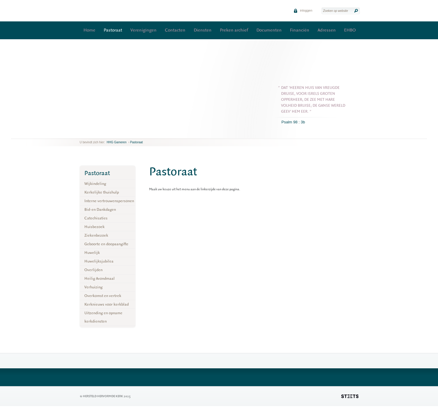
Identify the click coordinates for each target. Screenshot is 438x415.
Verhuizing (93, 287)
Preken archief (234, 30)
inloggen (303, 10)
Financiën (299, 30)
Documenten (269, 30)
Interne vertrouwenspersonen (109, 200)
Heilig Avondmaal (99, 278)
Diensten (203, 30)
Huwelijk (92, 252)
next (88, 133)
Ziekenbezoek (96, 235)
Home (89, 30)
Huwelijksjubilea (99, 261)
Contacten (175, 30)
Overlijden (93, 269)
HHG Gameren (117, 142)
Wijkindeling (95, 183)
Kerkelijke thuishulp (101, 192)
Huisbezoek (94, 226)
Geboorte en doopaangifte (106, 243)
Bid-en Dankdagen (100, 209)
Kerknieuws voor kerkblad (106, 304)
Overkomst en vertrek (102, 295)
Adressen (327, 30)
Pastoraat (113, 30)
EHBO (350, 30)
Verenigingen (143, 30)
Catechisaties (96, 218)
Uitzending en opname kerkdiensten (103, 317)
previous (81, 133)
